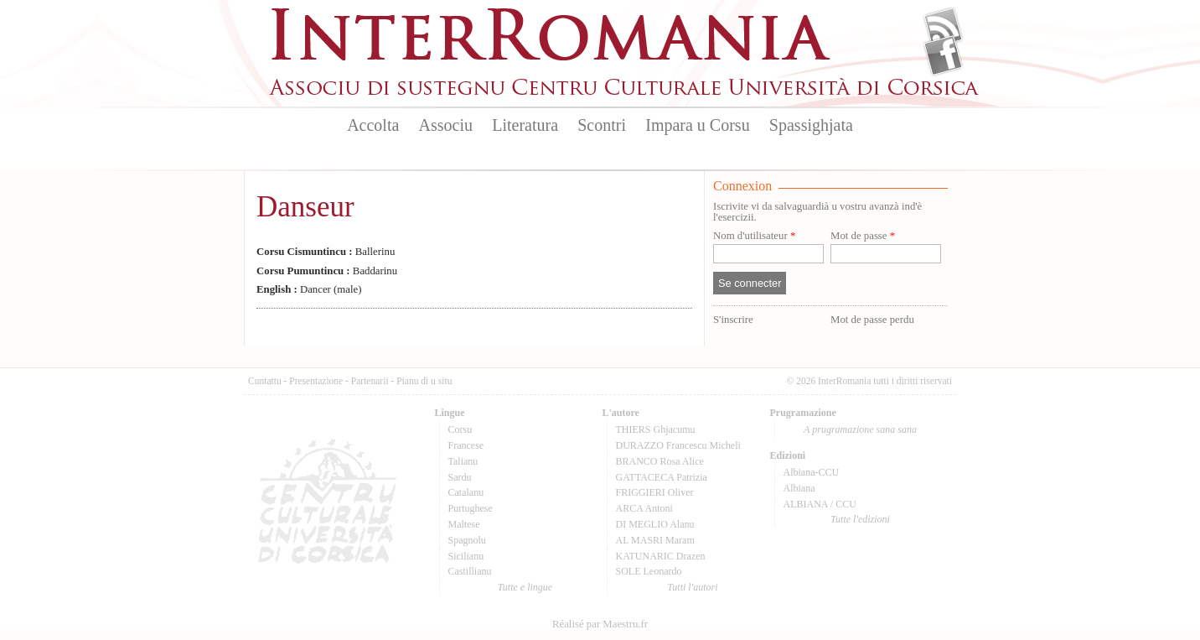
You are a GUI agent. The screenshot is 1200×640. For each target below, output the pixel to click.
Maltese (464, 524)
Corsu (460, 429)
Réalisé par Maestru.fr (600, 624)
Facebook (943, 55)
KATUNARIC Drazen (661, 556)
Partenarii (370, 381)
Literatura (525, 125)
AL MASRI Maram (655, 540)
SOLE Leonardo (649, 571)
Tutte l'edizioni (860, 519)
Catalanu (466, 492)
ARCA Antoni (644, 508)
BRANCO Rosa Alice (660, 461)
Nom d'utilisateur (754, 236)
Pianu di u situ (424, 381)
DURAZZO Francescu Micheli (678, 445)
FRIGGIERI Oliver (655, 492)
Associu (446, 125)
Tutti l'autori (692, 587)
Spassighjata (811, 125)
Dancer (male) (308, 289)
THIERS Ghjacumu (656, 429)
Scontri (601, 125)
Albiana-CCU (812, 472)
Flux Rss (943, 27)
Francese (466, 445)
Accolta (373, 125)
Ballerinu (325, 252)
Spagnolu (467, 540)
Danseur (305, 206)
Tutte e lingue (525, 587)
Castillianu (470, 571)
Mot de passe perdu (872, 319)
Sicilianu (466, 556)
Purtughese (470, 508)
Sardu (460, 477)
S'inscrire (733, 319)
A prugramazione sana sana (860, 429)
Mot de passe (862, 236)
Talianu (463, 461)
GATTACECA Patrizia (661, 477)
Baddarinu (326, 271)
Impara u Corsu (697, 125)
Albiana (799, 488)
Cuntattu (265, 381)
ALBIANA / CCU (820, 504)
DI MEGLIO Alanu (655, 524)
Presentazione (316, 381)
